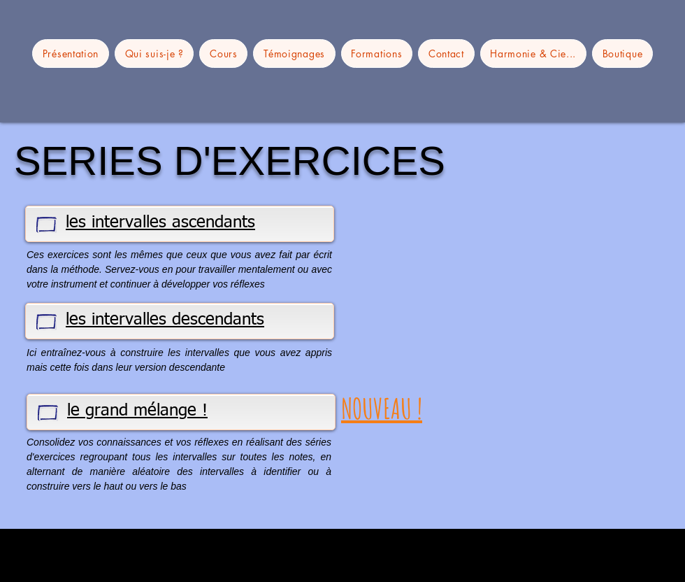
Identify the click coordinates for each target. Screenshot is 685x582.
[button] (533, 53)
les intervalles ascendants (160, 222)
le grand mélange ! (137, 410)
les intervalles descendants (165, 319)
